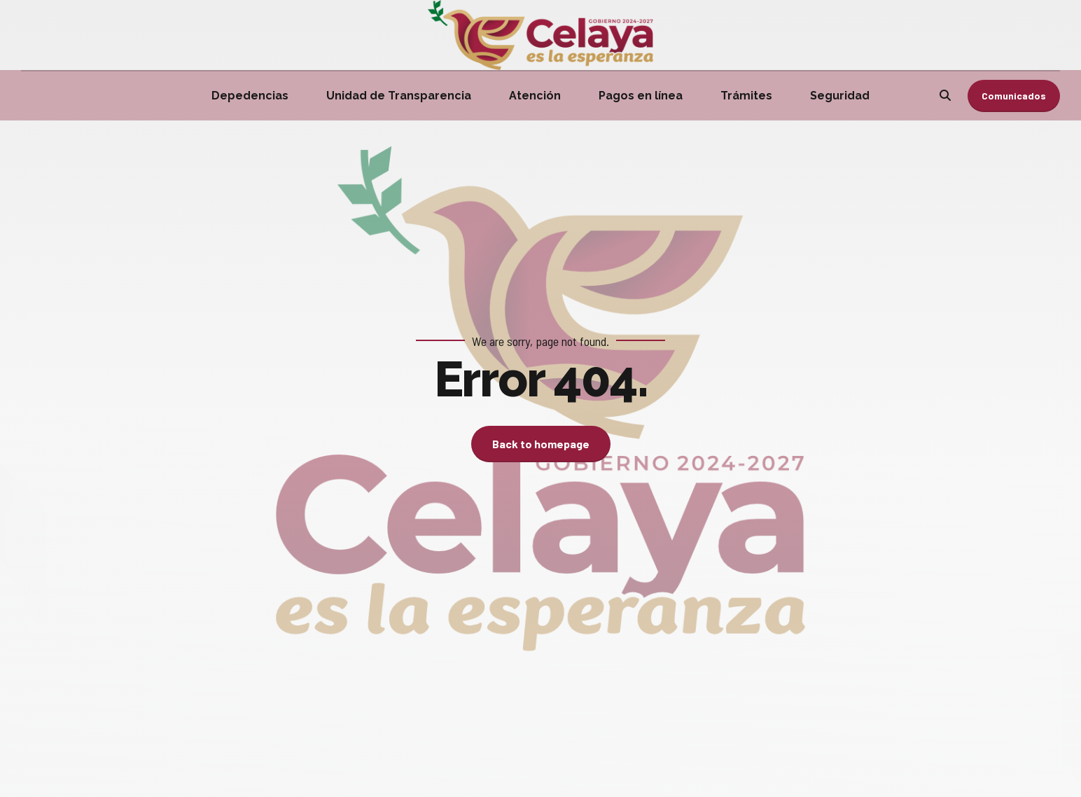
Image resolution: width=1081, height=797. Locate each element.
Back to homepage (541, 443)
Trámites (746, 95)
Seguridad (840, 95)
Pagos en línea (641, 95)
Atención (535, 95)
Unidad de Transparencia (398, 95)
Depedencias (249, 95)
